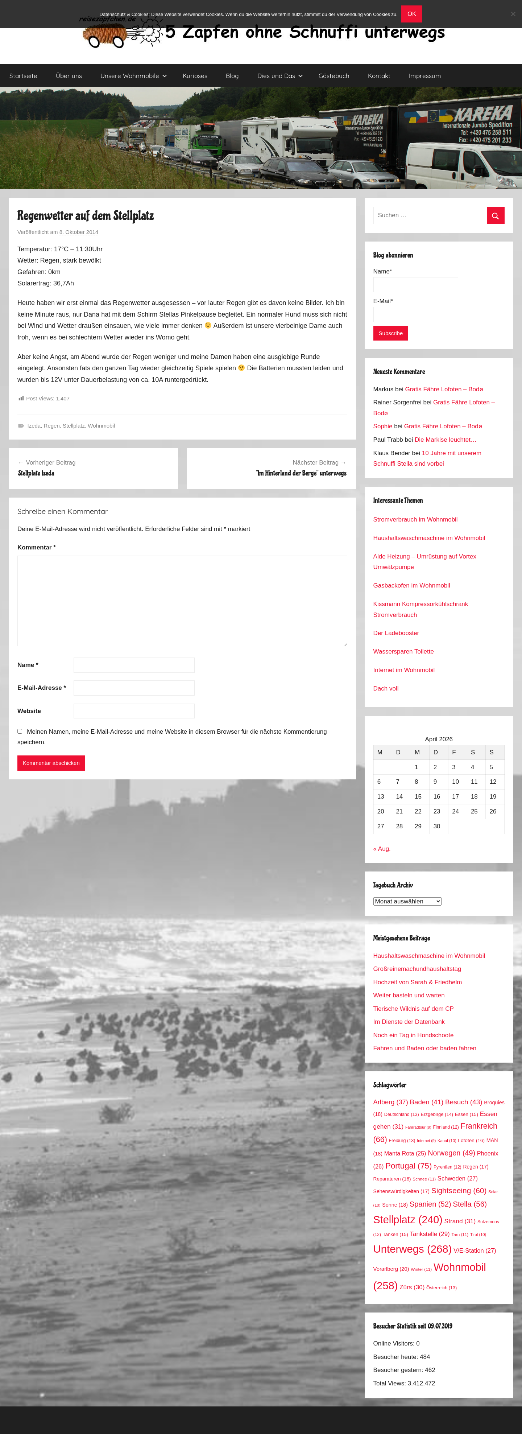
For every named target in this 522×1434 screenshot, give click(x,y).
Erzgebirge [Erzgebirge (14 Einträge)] (437, 1114)
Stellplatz (74, 426)
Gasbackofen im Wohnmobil (411, 585)
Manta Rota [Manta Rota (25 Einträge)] (405, 1153)
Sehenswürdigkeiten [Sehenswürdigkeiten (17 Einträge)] (401, 1191)
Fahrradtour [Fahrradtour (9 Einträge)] (418, 1127)
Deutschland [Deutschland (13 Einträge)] (401, 1114)
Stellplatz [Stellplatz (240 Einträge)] (408, 1219)
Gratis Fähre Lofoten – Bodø (444, 389)
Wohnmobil (101, 426)
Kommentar (36, 547)
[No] (513, 13)
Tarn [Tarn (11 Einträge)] (459, 1234)
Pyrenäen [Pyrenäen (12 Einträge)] (447, 1167)
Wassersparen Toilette (403, 651)
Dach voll (386, 688)
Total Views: (390, 1383)
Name (27, 665)
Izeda (34, 426)
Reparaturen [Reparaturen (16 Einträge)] (392, 1179)
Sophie (383, 426)
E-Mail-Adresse (41, 687)
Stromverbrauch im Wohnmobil (415, 519)
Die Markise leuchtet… (446, 439)
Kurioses (195, 75)
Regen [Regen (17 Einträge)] (475, 1167)
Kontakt (379, 75)
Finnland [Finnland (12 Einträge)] (446, 1127)
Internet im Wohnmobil (404, 670)
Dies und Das (280, 75)
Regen (52, 426)
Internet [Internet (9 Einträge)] (426, 1140)
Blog (232, 75)
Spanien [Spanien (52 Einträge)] (430, 1204)
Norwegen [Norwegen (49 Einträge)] (451, 1153)
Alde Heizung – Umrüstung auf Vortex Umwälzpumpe (424, 562)
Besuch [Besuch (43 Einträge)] (463, 1102)
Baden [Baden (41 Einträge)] (427, 1102)
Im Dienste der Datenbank (409, 1021)
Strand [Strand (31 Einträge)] (460, 1221)
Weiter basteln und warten (409, 995)
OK (412, 14)
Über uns (69, 75)
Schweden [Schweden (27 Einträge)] (458, 1178)
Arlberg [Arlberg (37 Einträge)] (390, 1102)
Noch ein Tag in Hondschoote (413, 1035)
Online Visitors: (395, 1343)
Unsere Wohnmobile (133, 75)
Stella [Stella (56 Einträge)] (470, 1204)
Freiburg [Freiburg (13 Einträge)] (402, 1140)
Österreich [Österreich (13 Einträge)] (441, 1287)
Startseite (23, 75)
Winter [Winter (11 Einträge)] (421, 1269)
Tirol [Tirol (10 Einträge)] (478, 1234)
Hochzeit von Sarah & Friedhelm (417, 982)
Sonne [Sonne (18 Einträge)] (395, 1205)
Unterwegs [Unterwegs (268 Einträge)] (412, 1249)
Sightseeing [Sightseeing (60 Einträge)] (459, 1190)
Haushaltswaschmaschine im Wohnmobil (429, 538)
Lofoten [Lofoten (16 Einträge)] (471, 1140)
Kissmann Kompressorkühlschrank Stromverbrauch (420, 609)
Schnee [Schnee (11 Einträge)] (424, 1179)
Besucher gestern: (399, 1370)
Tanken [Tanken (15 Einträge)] (395, 1234)
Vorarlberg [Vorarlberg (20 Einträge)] (391, 1269)
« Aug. (382, 848)
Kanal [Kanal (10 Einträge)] (447, 1140)
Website (29, 711)
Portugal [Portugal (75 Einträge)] (408, 1165)
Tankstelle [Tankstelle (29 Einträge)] (430, 1234)
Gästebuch (334, 75)
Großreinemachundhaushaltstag (417, 968)
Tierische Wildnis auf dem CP (413, 1008)
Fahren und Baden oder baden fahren (425, 1048)
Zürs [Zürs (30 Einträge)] (411, 1287)
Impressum (425, 75)
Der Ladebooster (396, 633)
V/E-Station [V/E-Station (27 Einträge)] (474, 1250)
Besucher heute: (396, 1356)
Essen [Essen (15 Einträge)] (466, 1114)
